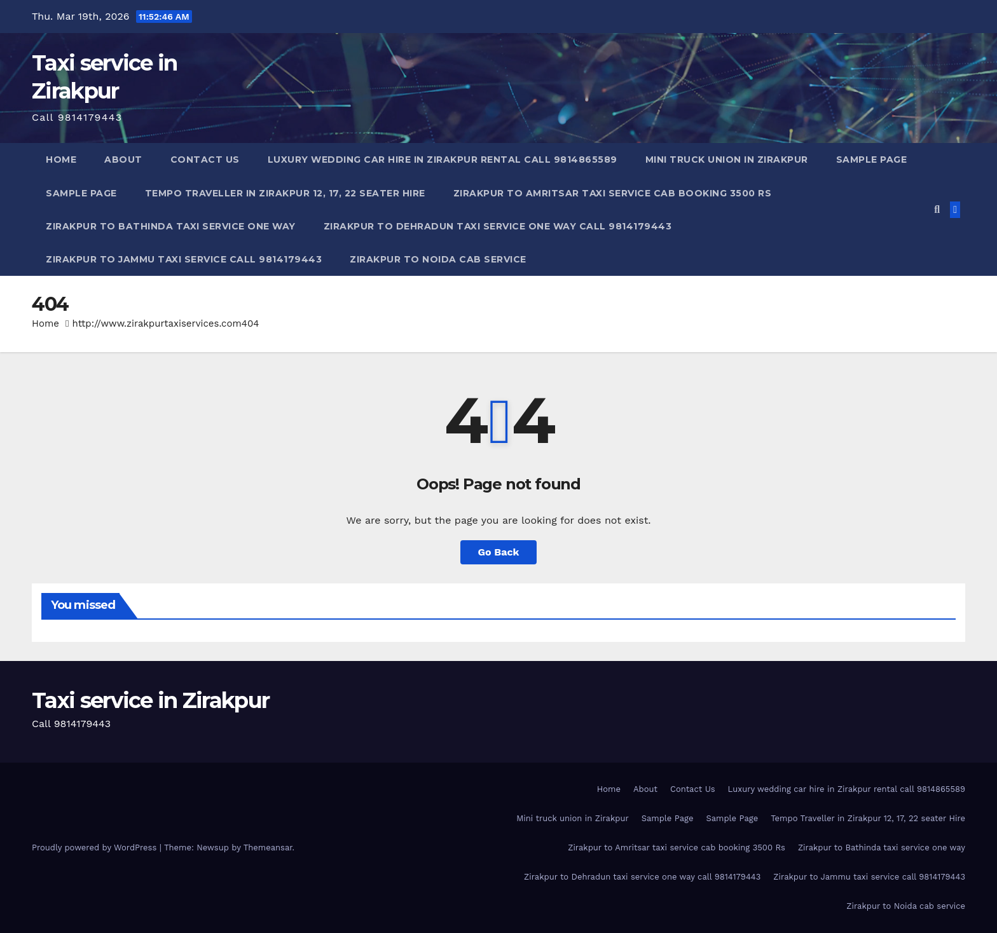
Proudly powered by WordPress (96, 847)
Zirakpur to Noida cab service (438, 259)
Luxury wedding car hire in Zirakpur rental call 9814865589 (442, 159)
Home (61, 159)
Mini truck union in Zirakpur (726, 159)
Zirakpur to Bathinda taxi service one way (171, 226)
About (123, 159)
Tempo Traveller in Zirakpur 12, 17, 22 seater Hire (285, 193)
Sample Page (871, 159)
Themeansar (268, 847)
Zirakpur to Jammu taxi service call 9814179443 (184, 259)
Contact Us (205, 159)
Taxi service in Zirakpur (150, 700)
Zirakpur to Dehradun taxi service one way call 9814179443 (498, 226)
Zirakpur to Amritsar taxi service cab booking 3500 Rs (612, 193)
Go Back (498, 552)
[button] (937, 209)
